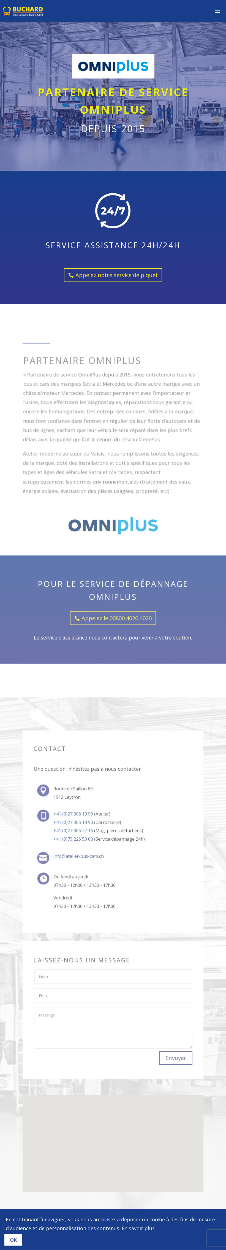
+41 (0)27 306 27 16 (74, 831)
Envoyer (175, 1058)
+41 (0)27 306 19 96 (73, 815)
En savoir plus (138, 1228)
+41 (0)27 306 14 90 (73, 823)
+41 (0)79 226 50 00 (73, 839)
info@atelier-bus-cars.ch (79, 856)
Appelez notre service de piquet (116, 270)
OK (13, 1240)
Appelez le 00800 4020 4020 (116, 550)
